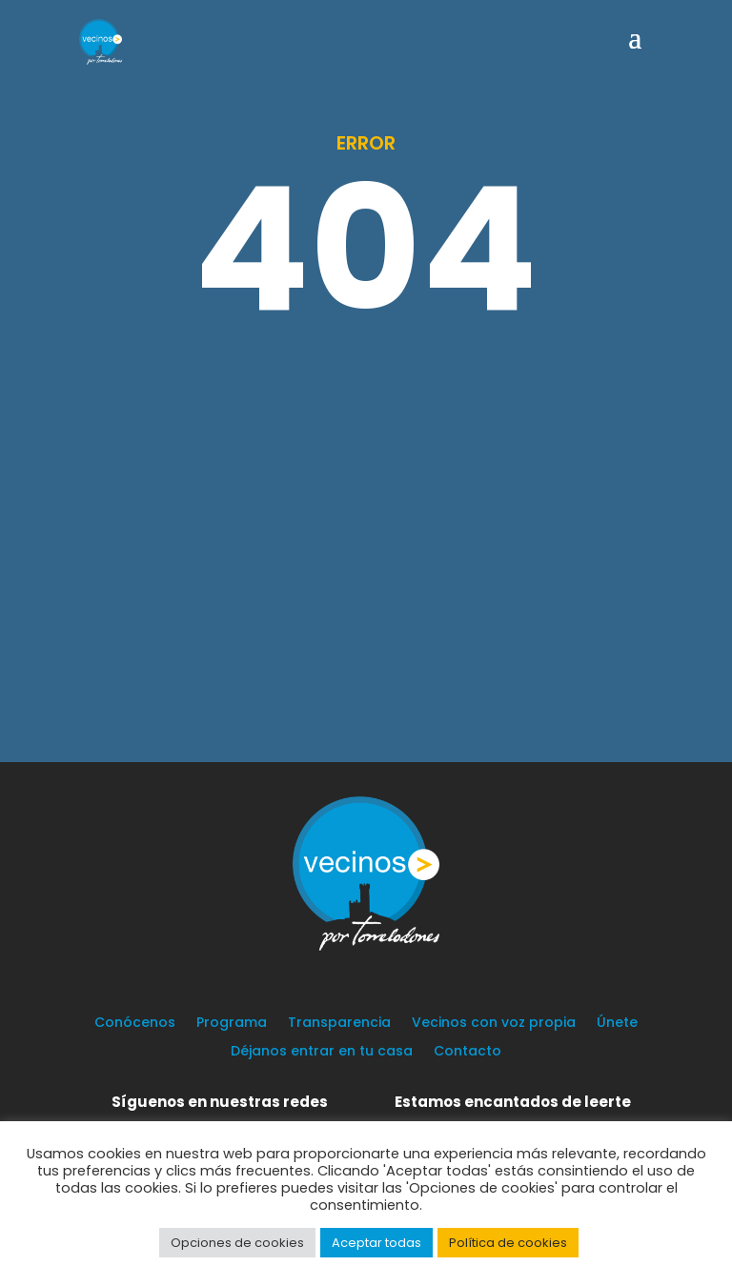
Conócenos (134, 1023)
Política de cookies (508, 1243)
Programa (231, 1023)
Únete (617, 1023)
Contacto (467, 1052)
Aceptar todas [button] (376, 1243)
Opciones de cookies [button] (237, 1243)
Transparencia (339, 1023)
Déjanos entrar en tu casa (322, 1052)
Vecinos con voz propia (494, 1023)
